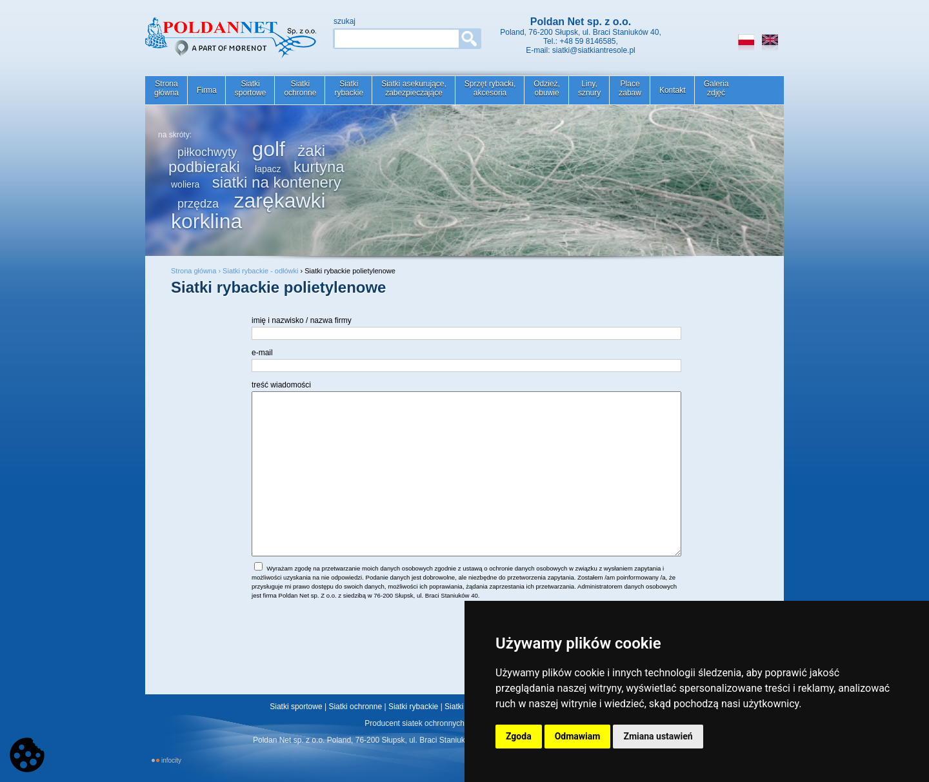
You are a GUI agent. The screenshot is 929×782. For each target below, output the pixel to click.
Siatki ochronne (355, 706)
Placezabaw (630, 88)
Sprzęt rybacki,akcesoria (489, 88)
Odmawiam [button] (578, 736)
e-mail (262, 352)
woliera (185, 184)
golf (268, 149)
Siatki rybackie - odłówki (260, 271)
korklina (206, 221)
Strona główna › (197, 271)
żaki (311, 150)
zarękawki (279, 200)
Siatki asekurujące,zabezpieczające (413, 88)
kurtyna (319, 166)
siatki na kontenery (276, 182)
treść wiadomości (281, 384)
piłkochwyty (207, 152)
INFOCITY (171, 760)
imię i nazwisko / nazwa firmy (302, 320)
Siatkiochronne (300, 88)
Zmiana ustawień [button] (657, 736)
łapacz (268, 169)
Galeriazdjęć (716, 88)
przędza (198, 203)
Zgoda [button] (519, 736)
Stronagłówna (166, 88)
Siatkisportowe (250, 88)
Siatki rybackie (413, 706)
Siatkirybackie (348, 88)
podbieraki (204, 166)
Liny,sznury (589, 88)
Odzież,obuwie (547, 88)
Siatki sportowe (296, 706)
